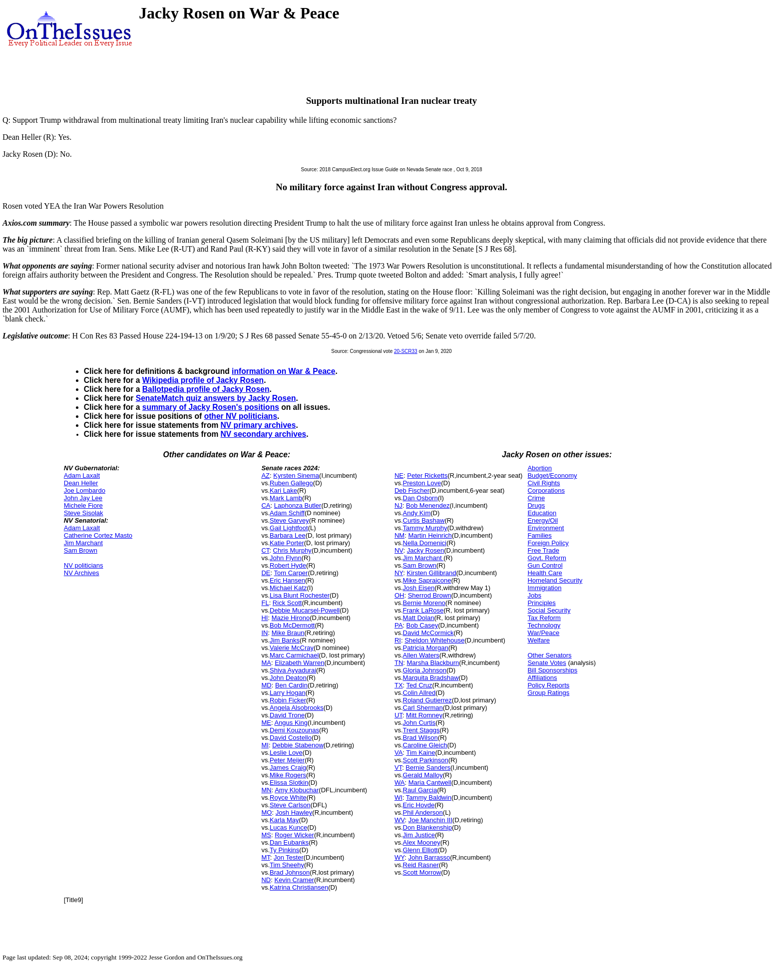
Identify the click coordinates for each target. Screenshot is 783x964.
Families (539, 535)
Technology (543, 625)
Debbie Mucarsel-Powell (305, 610)
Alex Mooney (421, 842)
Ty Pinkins (284, 850)
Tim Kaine (420, 752)
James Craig (288, 767)
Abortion (539, 468)
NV (398, 550)
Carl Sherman (423, 707)
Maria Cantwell (429, 782)
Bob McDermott (292, 625)
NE (398, 475)
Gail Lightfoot (289, 528)
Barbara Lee (288, 535)
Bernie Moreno (424, 603)
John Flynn (286, 558)
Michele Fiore (83, 505)
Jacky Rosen (425, 550)
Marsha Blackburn (433, 662)
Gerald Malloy (423, 775)
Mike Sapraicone (427, 580)
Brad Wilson (420, 737)
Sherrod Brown (429, 595)
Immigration (544, 588)
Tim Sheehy (287, 865)
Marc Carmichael (294, 655)
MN (266, 790)
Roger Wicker (294, 835)
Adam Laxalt (82, 475)
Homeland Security (554, 580)
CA (265, 505)
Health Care (544, 573)
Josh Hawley (294, 812)
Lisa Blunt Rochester (300, 595)
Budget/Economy (552, 475)
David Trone (287, 715)
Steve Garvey (289, 520)
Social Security (548, 610)
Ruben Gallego (291, 483)
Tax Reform (543, 618)
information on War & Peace (283, 371)
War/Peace (543, 633)
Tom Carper (291, 573)
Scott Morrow (422, 872)
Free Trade (543, 550)
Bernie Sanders (427, 767)
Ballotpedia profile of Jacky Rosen (206, 389)
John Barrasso (429, 857)
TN (398, 662)
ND (266, 880)
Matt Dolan (418, 618)
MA (266, 662)
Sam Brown (80, 550)
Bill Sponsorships (552, 670)
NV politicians (83, 565)
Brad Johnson (290, 872)
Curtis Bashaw (424, 520)
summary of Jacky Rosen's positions (210, 407)
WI (398, 797)
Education (541, 513)
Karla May (284, 820)
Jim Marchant (83, 543)
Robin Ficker (288, 700)
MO (266, 812)
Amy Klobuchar (297, 790)
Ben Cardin (291, 685)
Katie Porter (287, 543)
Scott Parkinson (425, 760)
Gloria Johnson (424, 670)
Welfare (538, 640)
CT (265, 550)
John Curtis (419, 722)
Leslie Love (286, 752)
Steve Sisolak (83, 513)
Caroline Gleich (425, 745)
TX (398, 685)
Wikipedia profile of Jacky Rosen (203, 380)
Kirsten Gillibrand (431, 573)
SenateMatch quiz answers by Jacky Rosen (216, 398)
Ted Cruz (419, 685)
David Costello (291, 737)
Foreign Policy (547, 543)
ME (266, 722)
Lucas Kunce (288, 827)
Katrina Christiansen (299, 887)
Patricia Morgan (425, 647)
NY (398, 573)
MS (266, 835)
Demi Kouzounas (294, 730)
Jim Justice (419, 835)
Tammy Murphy (425, 528)
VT (398, 767)
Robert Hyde (288, 565)
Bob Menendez (427, 505)
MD (266, 685)
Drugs (536, 505)
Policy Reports (548, 685)
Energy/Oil (542, 520)
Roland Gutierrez (427, 700)
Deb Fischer (411, 490)
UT (398, 715)
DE (265, 573)
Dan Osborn (420, 498)
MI (264, 745)
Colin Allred (419, 692)
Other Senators (549, 655)
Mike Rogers (288, 775)
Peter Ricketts (427, 475)
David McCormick (428, 633)
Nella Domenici (424, 543)
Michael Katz (288, 588)
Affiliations (542, 677)
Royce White (288, 797)
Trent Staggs (421, 730)
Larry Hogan (288, 692)
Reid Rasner (421, 865)
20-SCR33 (405, 351)
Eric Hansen (287, 580)
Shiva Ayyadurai (293, 670)
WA (399, 782)
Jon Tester (289, 857)
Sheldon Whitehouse (434, 640)
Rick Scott (287, 603)
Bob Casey (422, 625)
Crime (536, 498)
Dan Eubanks (289, 842)
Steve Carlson (290, 805)
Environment (545, 528)
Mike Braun (288, 633)
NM (399, 535)
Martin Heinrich (429, 535)
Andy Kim (417, 513)
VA (398, 752)
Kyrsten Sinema (296, 475)
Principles (541, 603)
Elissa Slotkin (289, 782)
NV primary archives (258, 425)
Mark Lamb (286, 498)
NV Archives (81, 573)
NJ (398, 505)
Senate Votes (546, 662)
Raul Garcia (420, 790)
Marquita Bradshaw (431, 677)
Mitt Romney (424, 715)
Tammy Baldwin (428, 797)
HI (264, 618)
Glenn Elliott (420, 850)
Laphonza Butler (298, 505)
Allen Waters (421, 655)
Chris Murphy (292, 550)
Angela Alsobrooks (297, 707)
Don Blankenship (427, 827)
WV (399, 820)
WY (399, 857)
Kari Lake (283, 490)
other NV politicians (240, 416)
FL (265, 603)
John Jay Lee (83, 498)
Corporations (545, 490)
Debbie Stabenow (298, 745)
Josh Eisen (419, 588)
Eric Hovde (419, 805)
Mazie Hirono (291, 618)
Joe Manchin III (430, 820)
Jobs (534, 595)
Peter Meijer (287, 760)
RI (397, 640)
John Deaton (288, 677)
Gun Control (544, 565)
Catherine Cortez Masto (98, 535)
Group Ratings (548, 692)
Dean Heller (81, 483)
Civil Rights (543, 483)
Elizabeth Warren (299, 662)
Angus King (291, 722)
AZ (265, 475)
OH (399, 595)
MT (265, 857)
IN (264, 633)
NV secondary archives (264, 434)
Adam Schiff (287, 513)
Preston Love (422, 483)
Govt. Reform (546, 558)
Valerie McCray (292, 647)
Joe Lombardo (84, 490)
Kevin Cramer (294, 880)
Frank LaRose (423, 610)
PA (398, 625)
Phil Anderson (423, 812)
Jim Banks (285, 640)
